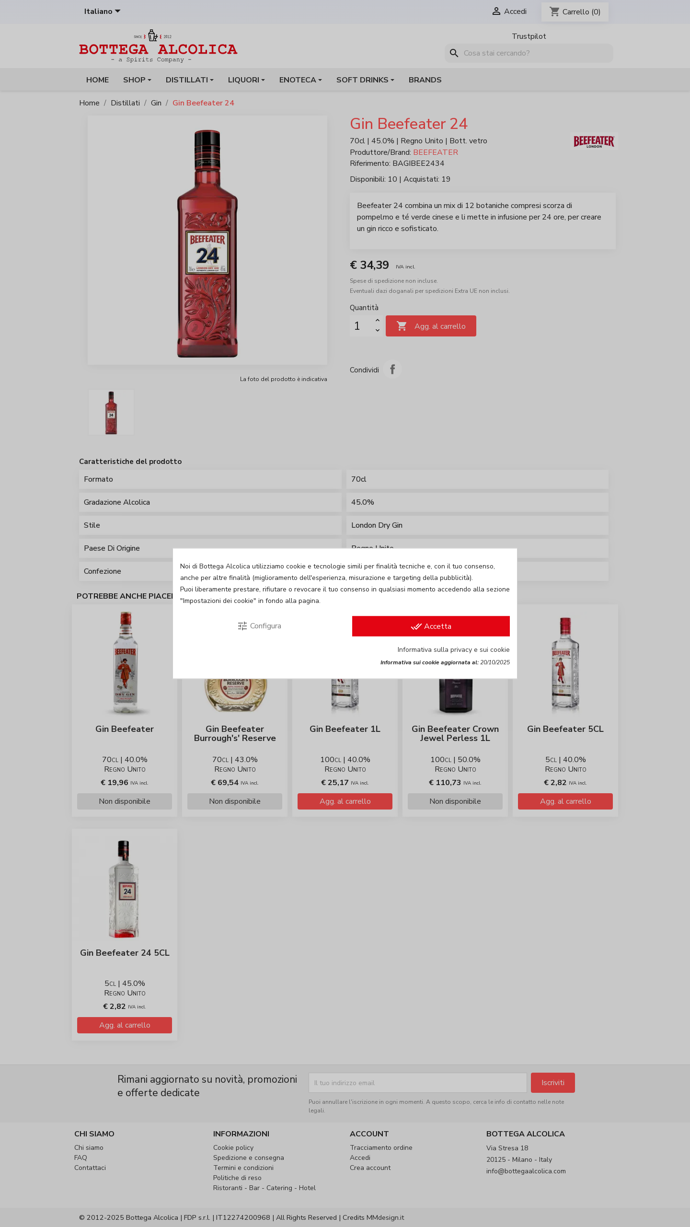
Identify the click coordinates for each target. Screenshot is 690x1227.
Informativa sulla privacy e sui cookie (454, 649)
